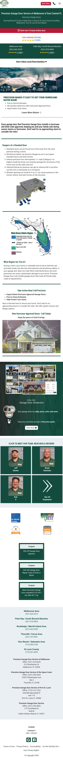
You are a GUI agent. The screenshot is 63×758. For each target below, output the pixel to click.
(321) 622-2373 (31, 614)
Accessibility (35, 746)
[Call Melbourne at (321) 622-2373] (16, 49)
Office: (31, 662)
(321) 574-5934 (31, 621)
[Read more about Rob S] (16, 489)
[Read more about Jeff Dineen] (16, 460)
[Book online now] (31, 30)
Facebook (34, 740)
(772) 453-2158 (31, 644)
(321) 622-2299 (31, 629)
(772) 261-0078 (31, 652)
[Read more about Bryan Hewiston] (47, 460)
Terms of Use (8, 746)
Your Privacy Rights (31, 750)
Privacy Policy (22, 746)
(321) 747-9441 (31, 637)
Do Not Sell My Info (50, 746)
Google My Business (28, 740)
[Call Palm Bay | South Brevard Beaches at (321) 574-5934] (47, 49)
